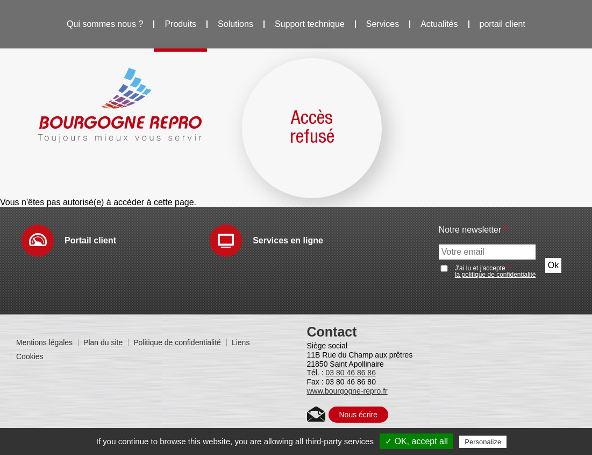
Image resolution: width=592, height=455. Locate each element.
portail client (502, 24)
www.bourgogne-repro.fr (347, 391)
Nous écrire (358, 414)
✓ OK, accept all (416, 441)
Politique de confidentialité (177, 342)
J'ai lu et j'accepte (495, 271)
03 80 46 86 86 (351, 372)
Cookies (30, 356)
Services (382, 24)
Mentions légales (44, 342)
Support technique (310, 24)
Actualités (439, 24)
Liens (240, 342)
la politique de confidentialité (495, 274)
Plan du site (103, 342)
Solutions (235, 24)
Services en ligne (288, 240)
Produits (180, 24)
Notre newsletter (473, 230)
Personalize (483, 442)
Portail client (90, 240)
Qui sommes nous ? (105, 24)
